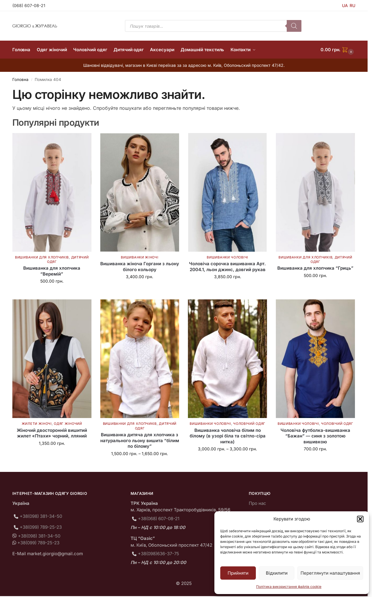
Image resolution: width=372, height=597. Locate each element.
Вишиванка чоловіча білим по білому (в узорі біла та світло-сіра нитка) (228, 436)
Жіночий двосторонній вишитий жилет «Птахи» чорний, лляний (52, 433)
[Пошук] (294, 26)
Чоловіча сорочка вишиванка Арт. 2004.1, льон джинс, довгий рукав (227, 266)
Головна (20, 79)
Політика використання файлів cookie (288, 586)
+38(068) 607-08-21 (158, 518)
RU (352, 5)
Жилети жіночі (37, 424)
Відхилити (277, 573)
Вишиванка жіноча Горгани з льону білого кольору (139, 266)
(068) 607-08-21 (28, 5)
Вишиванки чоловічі (227, 257)
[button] (360, 519)
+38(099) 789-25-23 (41, 527)
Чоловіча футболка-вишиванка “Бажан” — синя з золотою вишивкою (315, 436)
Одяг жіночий (68, 424)
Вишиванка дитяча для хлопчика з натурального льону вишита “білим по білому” (139, 440)
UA (345, 5)
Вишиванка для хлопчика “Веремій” (51, 271)
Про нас (257, 503)
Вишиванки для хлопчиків (42, 257)
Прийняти (238, 573)
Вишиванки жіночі (139, 257)
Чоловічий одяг (249, 424)
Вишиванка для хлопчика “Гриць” (315, 268)
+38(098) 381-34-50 (41, 516)
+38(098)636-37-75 (158, 553)
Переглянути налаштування (330, 573)
